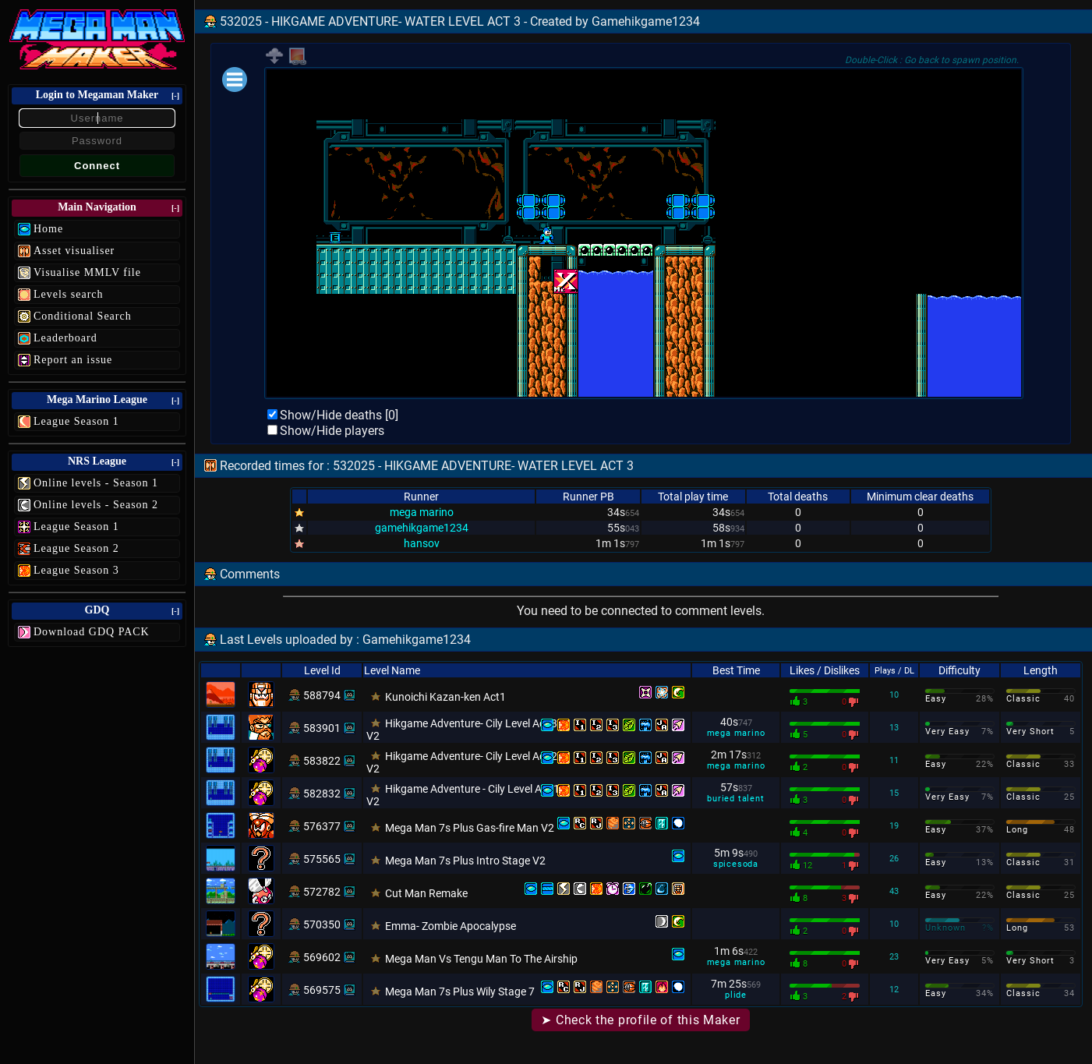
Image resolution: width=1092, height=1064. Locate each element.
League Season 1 (76, 421)
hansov (422, 543)
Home (48, 229)
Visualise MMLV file (87, 272)
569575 (322, 990)
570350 (322, 924)
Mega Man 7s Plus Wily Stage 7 (460, 991)
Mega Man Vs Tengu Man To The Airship (481, 959)
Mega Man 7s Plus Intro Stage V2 (465, 860)
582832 (322, 793)
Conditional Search (83, 316)
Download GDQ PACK (92, 632)
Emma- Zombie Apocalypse (450, 926)
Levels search (69, 294)
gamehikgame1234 (421, 527)
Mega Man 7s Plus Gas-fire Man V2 (469, 828)
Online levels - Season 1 (96, 483)
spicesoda (735, 864)
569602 (322, 957)
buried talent (735, 799)
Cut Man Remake (426, 893)
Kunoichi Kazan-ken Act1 (445, 697)
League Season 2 (76, 548)
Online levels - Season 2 (96, 505)
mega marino (422, 512)
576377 (322, 826)
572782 (322, 891)
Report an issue (73, 360)
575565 (322, 859)
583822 (322, 761)
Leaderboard (65, 338)
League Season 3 (76, 570)
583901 (322, 728)
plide (736, 995)
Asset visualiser (74, 250)
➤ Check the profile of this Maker (640, 1020)
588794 (322, 695)
